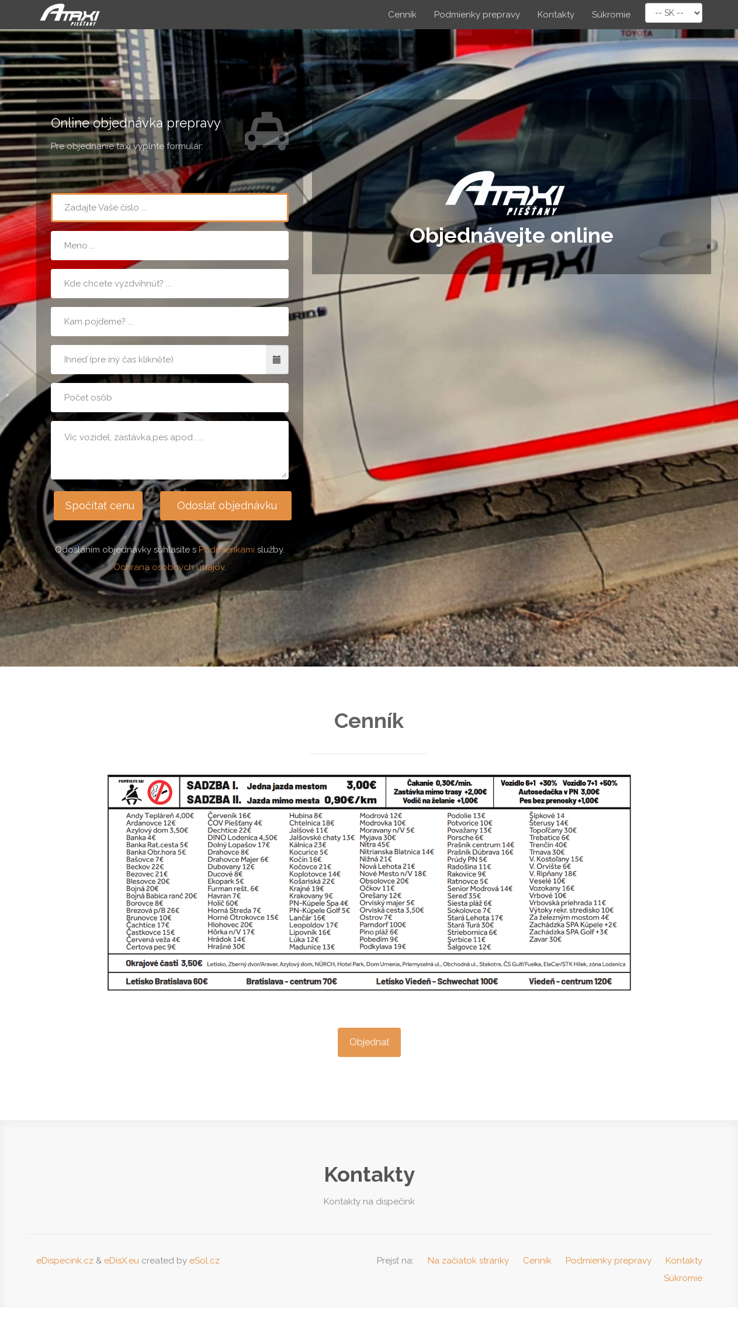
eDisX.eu (121, 1260)
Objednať (369, 1049)
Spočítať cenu (99, 505)
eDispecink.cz (64, 1260)
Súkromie (611, 14)
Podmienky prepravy (477, 14)
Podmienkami (227, 549)
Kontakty (556, 14)
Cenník (402, 14)
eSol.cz (204, 1260)
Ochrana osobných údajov (168, 567)
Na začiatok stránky (468, 1260)
